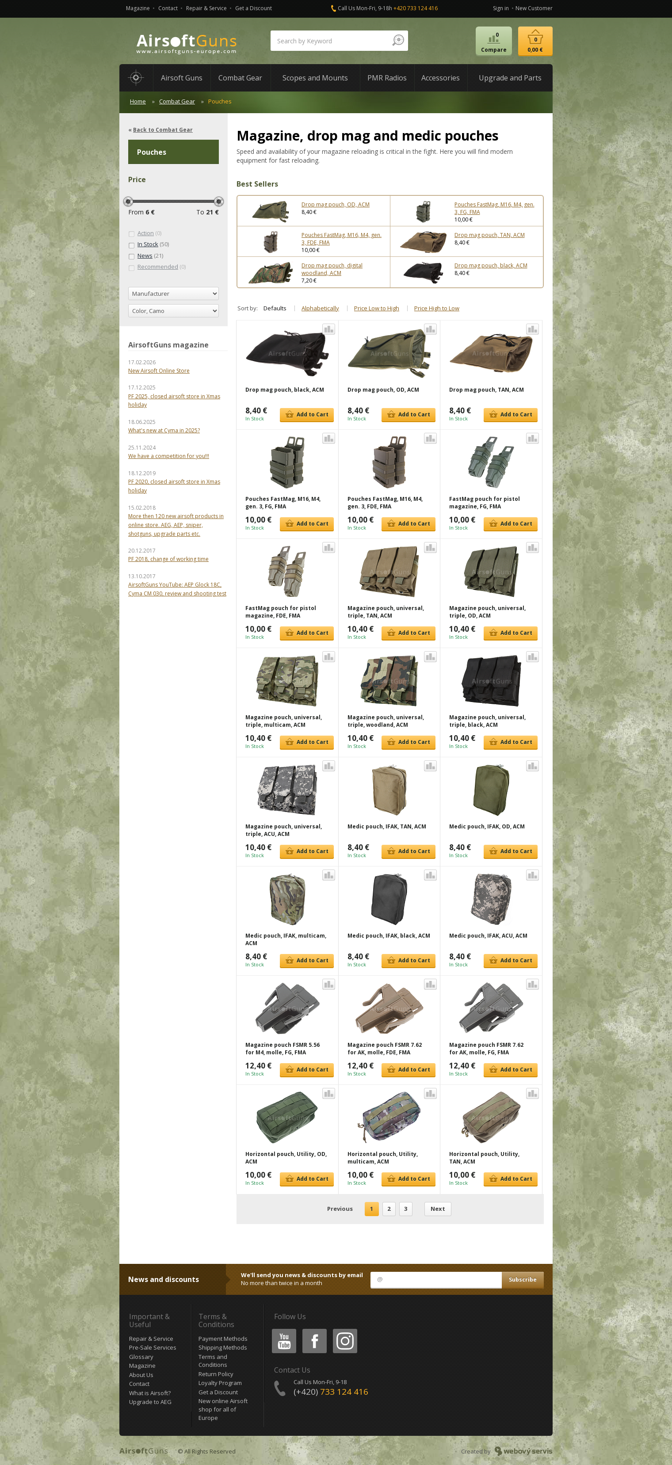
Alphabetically (320, 308)
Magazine (138, 8)
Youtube (281, 1330)
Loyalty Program (220, 1383)
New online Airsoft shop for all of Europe (223, 1409)
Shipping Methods (223, 1347)
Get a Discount (253, 8)
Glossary (141, 1357)
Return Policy (216, 1374)
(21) (145, 256)
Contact (168, 8)
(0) (144, 233)
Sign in (501, 8)
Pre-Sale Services (152, 1347)
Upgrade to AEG (150, 1402)
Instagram (344, 1330)
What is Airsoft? (150, 1393)
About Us (141, 1375)
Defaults (274, 308)
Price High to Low (436, 308)
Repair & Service (206, 8)
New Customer (534, 8)
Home (138, 101)
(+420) (331, 1391)
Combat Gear (177, 101)
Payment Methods (223, 1339)
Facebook (313, 1330)
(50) (148, 244)
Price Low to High (376, 308)
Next (438, 1209)
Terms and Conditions (213, 1361)
